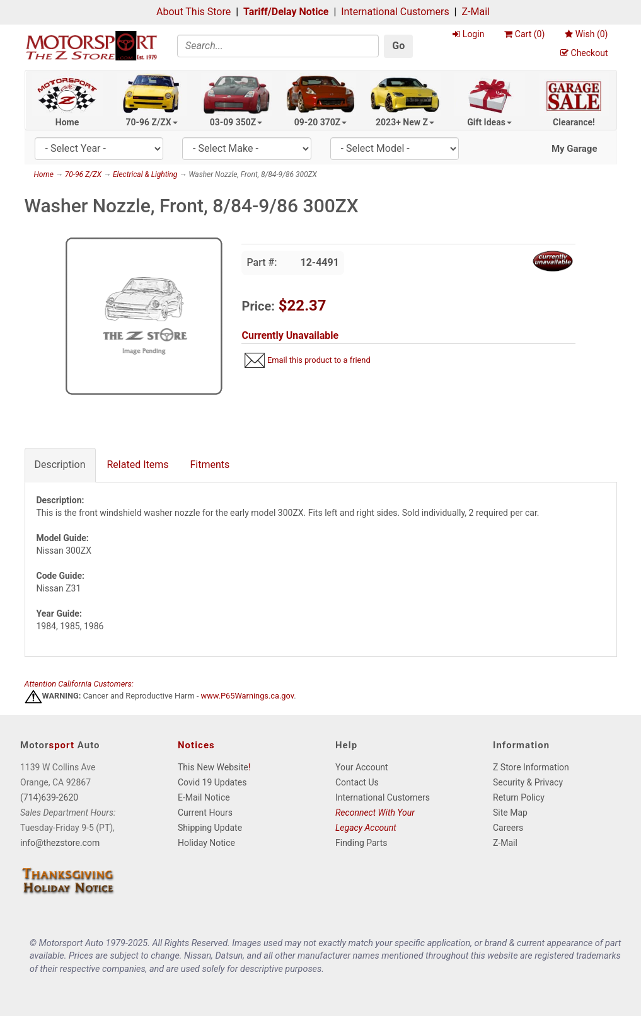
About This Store (193, 12)
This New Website (213, 767)
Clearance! (574, 122)
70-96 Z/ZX (151, 122)
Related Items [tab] (138, 465)
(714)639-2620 (49, 797)
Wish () (586, 34)
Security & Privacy (528, 782)
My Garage (574, 148)
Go (398, 46)
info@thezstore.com (60, 843)
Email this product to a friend (319, 360)
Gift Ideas (489, 122)
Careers (508, 828)
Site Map (510, 813)
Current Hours (205, 813)
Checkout (584, 53)
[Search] (278, 46)
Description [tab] (60, 465)
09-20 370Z (320, 122)
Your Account (361, 767)
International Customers (395, 12)
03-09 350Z (236, 122)
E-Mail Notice (204, 797)
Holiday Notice (206, 843)
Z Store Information (531, 767)
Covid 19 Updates (212, 782)
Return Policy (519, 797)
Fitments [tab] (210, 465)
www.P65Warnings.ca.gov (247, 696)
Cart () (524, 34)
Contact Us (357, 782)
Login (468, 34)
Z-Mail (475, 12)
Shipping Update (210, 828)
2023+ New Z (405, 122)
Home (67, 122)
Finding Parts (361, 843)
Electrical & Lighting (145, 174)
